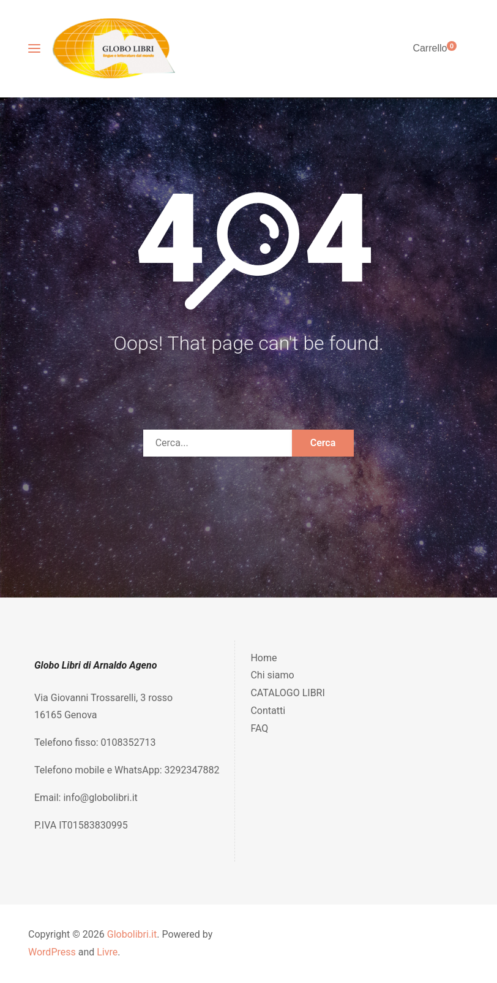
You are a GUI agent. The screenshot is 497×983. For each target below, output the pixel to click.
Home (263, 658)
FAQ (259, 728)
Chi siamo (272, 675)
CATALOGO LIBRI (287, 693)
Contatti (267, 710)
